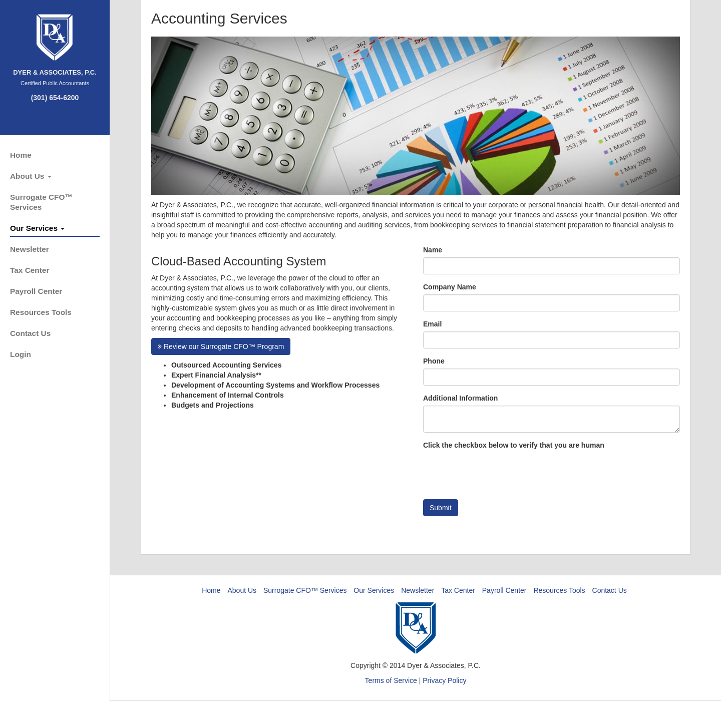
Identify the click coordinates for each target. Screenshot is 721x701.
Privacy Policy (444, 680)
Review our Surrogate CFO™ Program (221, 346)
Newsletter (29, 249)
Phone (434, 361)
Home (21, 155)
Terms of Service (391, 680)
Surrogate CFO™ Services (41, 202)
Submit (441, 508)
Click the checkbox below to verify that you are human (513, 445)
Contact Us (30, 333)
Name (432, 250)
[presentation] (499, 472)
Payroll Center (36, 291)
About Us (31, 176)
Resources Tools (41, 312)
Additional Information (460, 398)
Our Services (37, 228)
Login (20, 354)
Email (432, 324)
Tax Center (29, 270)
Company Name (449, 287)
